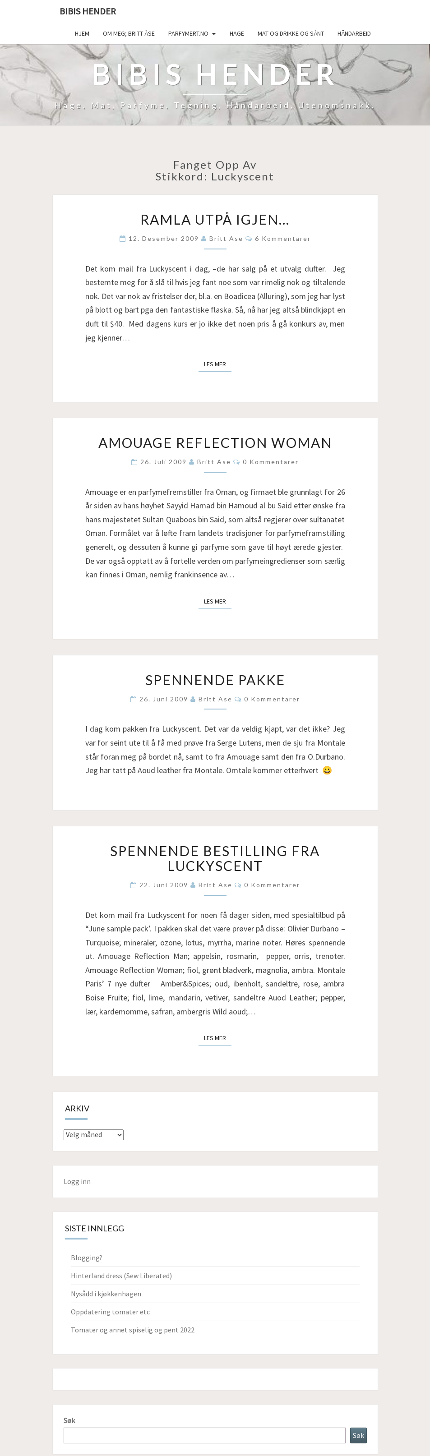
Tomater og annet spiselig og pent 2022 (132, 1329)
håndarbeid (354, 33)
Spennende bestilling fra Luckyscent (215, 858)
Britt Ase (226, 238)
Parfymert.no (188, 33)
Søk (69, 1420)
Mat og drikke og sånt (291, 33)
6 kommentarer (283, 238)
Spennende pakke (215, 680)
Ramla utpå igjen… (215, 219)
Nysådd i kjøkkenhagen (106, 1293)
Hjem (82, 33)
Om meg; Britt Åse (129, 33)
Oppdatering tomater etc (110, 1311)
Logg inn (77, 1181)
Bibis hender (88, 11)
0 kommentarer (271, 461)
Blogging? (86, 1257)
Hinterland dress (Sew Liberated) (121, 1275)
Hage (237, 33)
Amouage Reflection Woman (215, 442)
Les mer (217, 363)
